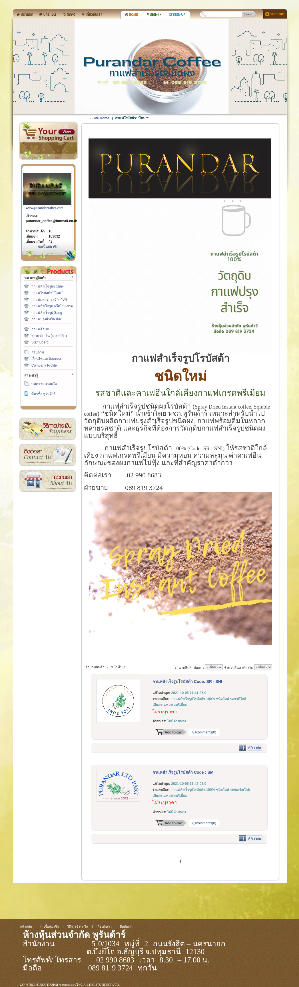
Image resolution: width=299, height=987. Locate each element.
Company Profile (44, 365)
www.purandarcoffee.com (44, 208)
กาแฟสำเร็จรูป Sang (46, 313)
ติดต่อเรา (47, 455)
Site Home (101, 118)
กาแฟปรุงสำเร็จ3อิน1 (47, 319)
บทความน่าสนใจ (44, 384)
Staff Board (40, 342)
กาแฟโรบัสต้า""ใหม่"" (47, 293)
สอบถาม (37, 352)
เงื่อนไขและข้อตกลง (46, 359)
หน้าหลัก (26, 926)
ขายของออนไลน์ (71, 984)
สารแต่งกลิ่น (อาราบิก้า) (49, 336)
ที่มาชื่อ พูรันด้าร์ (43, 394)
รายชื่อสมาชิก (49, 926)
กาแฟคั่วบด (40, 329)
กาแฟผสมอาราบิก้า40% (49, 299)
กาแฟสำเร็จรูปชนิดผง (47, 286)
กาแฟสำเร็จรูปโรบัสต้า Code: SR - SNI (187, 681)
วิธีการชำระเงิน (47, 429)
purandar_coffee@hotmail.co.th (51, 221)
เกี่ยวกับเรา (47, 481)
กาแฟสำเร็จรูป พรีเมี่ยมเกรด (52, 306)
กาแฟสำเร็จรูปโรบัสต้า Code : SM (182, 772)
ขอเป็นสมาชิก (48, 247)
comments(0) (206, 732)
